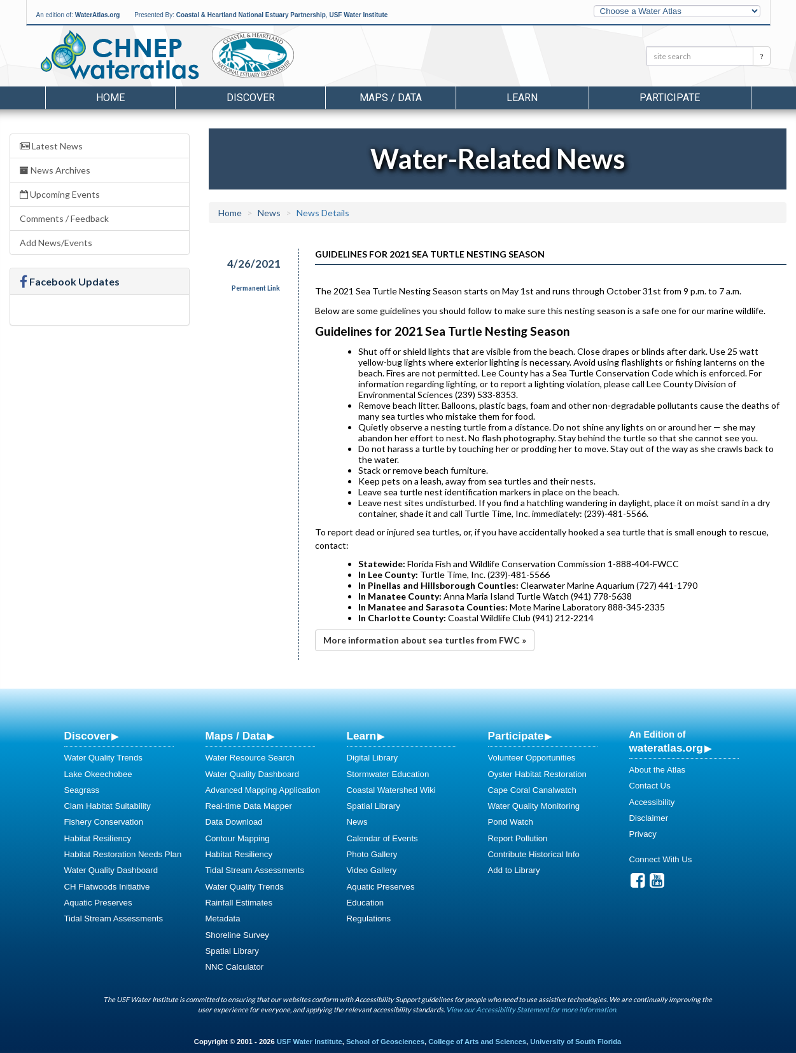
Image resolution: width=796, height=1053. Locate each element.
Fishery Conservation (104, 822)
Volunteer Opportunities (532, 757)
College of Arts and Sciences (477, 1041)
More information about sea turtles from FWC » (424, 640)
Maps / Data (236, 735)
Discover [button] (251, 98)
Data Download (234, 822)
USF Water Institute (358, 14)
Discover (87, 735)
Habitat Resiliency (98, 838)
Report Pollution (518, 838)
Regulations (369, 918)
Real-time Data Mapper (249, 806)
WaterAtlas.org (97, 14)
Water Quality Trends (103, 757)
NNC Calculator (235, 967)
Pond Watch (510, 822)
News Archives (55, 170)
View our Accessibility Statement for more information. (531, 1009)
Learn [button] (522, 98)
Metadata (223, 918)
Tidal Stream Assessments (114, 918)
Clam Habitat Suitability (107, 806)
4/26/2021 (254, 263)
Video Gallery (372, 870)
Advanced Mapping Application (263, 790)
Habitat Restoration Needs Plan (123, 854)
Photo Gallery (372, 854)
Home (110, 98)
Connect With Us (660, 859)
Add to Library (514, 870)
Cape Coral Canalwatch (532, 790)
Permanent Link (256, 288)
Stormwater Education (388, 774)
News (269, 212)
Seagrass (82, 790)
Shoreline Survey (237, 935)
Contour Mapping (238, 838)
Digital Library (372, 757)
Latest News (51, 146)
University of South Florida (575, 1041)
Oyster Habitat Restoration (537, 774)
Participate (516, 735)
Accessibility (652, 802)
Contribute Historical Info (534, 854)
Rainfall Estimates (239, 902)
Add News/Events (56, 242)
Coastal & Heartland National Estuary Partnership (251, 14)
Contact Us (650, 785)
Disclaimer (649, 818)
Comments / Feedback (64, 218)
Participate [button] (669, 98)
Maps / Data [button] (391, 98)
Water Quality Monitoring (534, 806)
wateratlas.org (666, 747)
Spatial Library (232, 951)
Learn (362, 735)
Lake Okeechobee (98, 774)
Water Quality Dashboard (111, 870)
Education (365, 902)
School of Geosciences (385, 1041)
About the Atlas (657, 769)
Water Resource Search (250, 757)
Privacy (643, 834)
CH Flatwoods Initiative (107, 886)
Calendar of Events (382, 838)
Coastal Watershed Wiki (391, 790)
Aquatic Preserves (98, 902)
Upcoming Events (60, 194)
